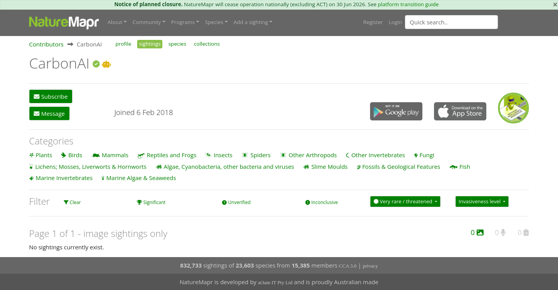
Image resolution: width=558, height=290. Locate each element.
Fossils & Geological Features (401, 166)
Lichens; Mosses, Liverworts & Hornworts (90, 166)
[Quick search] (451, 22)
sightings (150, 43)
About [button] (115, 22)
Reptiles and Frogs (171, 155)
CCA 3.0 (348, 266)
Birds (75, 155)
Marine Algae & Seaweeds (141, 178)
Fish (465, 166)
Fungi (427, 155)
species (177, 43)
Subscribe (50, 96)
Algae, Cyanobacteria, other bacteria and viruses (229, 166)
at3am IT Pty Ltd (275, 282)
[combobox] (467, 22)
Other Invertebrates (378, 155)
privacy (370, 266)
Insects (223, 155)
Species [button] (214, 22)
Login (395, 22)
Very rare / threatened (404, 201)
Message (49, 113)
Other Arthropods (313, 155)
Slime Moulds (329, 166)
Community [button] (147, 22)
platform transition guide (408, 4)
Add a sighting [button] (251, 22)
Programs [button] (183, 22)
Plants (44, 155)
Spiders (260, 155)
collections (207, 43)
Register (373, 22)
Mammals (115, 155)
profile (123, 43)
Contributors (46, 44)
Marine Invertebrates (64, 178)
